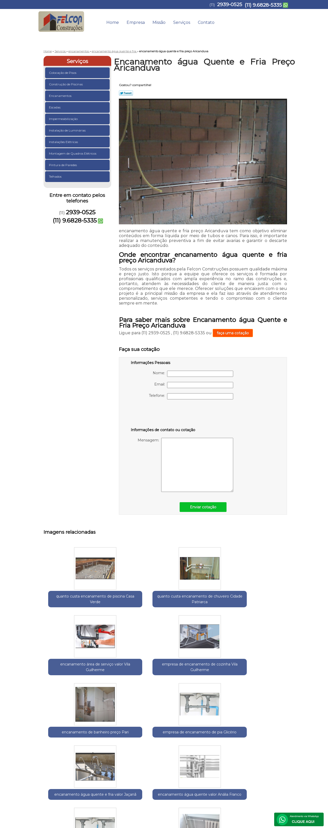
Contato (206, 22)
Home (112, 22)
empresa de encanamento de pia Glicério (68, 681)
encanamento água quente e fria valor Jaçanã (117, 681)
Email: (193, 385)
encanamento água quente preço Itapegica (268, 681)
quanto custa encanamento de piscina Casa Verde (68, 602)
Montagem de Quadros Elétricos (73, 153)
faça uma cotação (233, 333)
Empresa (136, 22)
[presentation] (163, 415)
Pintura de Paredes (63, 165)
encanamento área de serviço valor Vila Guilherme (168, 602)
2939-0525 (229, 4)
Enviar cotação (203, 507)
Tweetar (126, 93)
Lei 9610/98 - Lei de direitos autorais (160, 754)
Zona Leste (118, 725)
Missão (159, 22)
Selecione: (53, 725)
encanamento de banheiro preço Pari (267, 602)
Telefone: (191, 396)
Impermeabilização (63, 119)
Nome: (193, 374)
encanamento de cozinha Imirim (217, 678)
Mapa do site (276, 771)
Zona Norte (139, 725)
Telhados (55, 176)
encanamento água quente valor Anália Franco (168, 681)
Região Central (95, 725)
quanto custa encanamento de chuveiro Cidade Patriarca (118, 604)
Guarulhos (72, 725)
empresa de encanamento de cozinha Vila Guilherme (217, 604)
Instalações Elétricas (64, 142)
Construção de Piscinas (66, 84)
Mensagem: (185, 465)
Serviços (181, 22)
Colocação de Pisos (63, 73)
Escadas (55, 107)
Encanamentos (60, 96)
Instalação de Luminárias (67, 130)
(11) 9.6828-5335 (263, 5)
